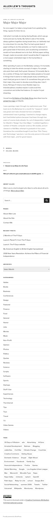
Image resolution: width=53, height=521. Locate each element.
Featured (6, 305)
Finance (6, 309)
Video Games (8, 425)
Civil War (18, 450)
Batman (27, 446)
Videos (6, 430)
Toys (5, 412)
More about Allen (17, 191)
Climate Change (30, 450)
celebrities (8, 450)
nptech (28, 477)
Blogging (36, 446)
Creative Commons (11, 454)
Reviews (6, 363)
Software (6, 376)
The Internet (8, 403)
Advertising (31, 442)
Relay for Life (20, 481)
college (9, 151)
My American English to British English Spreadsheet (23, 249)
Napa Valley (8, 477)
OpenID (36, 477)
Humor (6, 323)
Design (6, 300)
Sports (6, 380)
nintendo (19, 477)
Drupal (23, 458)
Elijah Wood (33, 458)
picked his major (9, 101)
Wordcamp (28, 488)
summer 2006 (26, 484)
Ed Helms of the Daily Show (22, 98)
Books (5, 287)
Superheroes (8, 394)
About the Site (8, 218)
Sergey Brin (39, 481)
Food (5, 314)
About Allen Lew (9, 214)
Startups (6, 385)
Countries (42, 450)
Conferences (8, 296)
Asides (5, 282)
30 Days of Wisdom (12, 442)
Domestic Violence (11, 458)
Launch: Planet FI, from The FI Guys (17, 240)
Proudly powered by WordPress (12, 516)
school (30, 481)
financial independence (13, 465)
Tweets (37, 484)
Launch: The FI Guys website (14, 244)
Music (5, 336)
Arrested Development (13, 446)
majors (16, 151)
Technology (7, 398)
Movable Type (25, 473)
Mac (6, 473)
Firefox (27, 465)
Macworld (14, 473)
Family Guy (31, 461)
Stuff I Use (7, 389)
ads (23, 442)
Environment (9, 461)
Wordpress (39, 488)
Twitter (45, 484)
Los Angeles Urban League (37, 469)
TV (4, 421)
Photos (6, 349)
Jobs (5, 327)
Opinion (6, 345)
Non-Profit (7, 340)
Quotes (6, 358)
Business (6, 291)
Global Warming (10, 469)
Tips (5, 407)
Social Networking (11, 484)
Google (21, 469)
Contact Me (7, 223)
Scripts (6, 372)
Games (35, 465)
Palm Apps (8, 481)
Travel (5, 416)
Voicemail (8, 488)
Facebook (20, 461)
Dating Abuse (27, 454)
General (9, 148)
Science (6, 367)
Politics (6, 354)
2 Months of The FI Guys (12, 235)
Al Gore (41, 442)
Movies (6, 331)
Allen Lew (20, 19)
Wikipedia (18, 488)
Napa (35, 473)
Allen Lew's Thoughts (19, 6)
